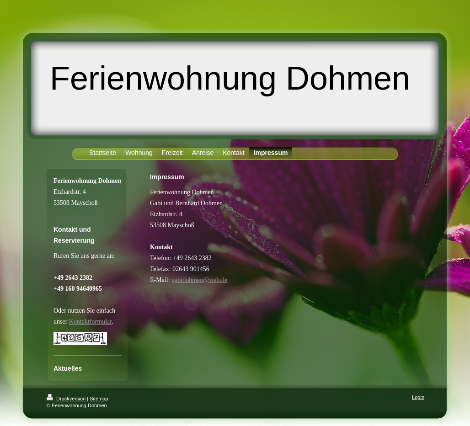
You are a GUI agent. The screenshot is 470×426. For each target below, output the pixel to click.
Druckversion (67, 398)
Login (418, 397)
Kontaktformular (90, 321)
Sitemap (99, 398)
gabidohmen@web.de (199, 280)
